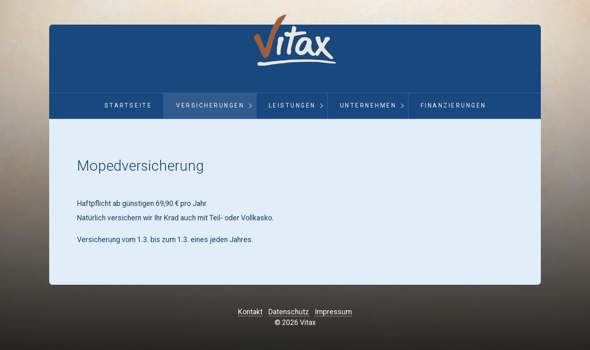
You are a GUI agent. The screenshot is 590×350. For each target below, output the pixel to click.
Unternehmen (368, 105)
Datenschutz (288, 312)
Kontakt (250, 312)
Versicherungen (210, 105)
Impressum (333, 312)
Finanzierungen (453, 105)
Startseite (128, 105)
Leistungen (292, 105)
